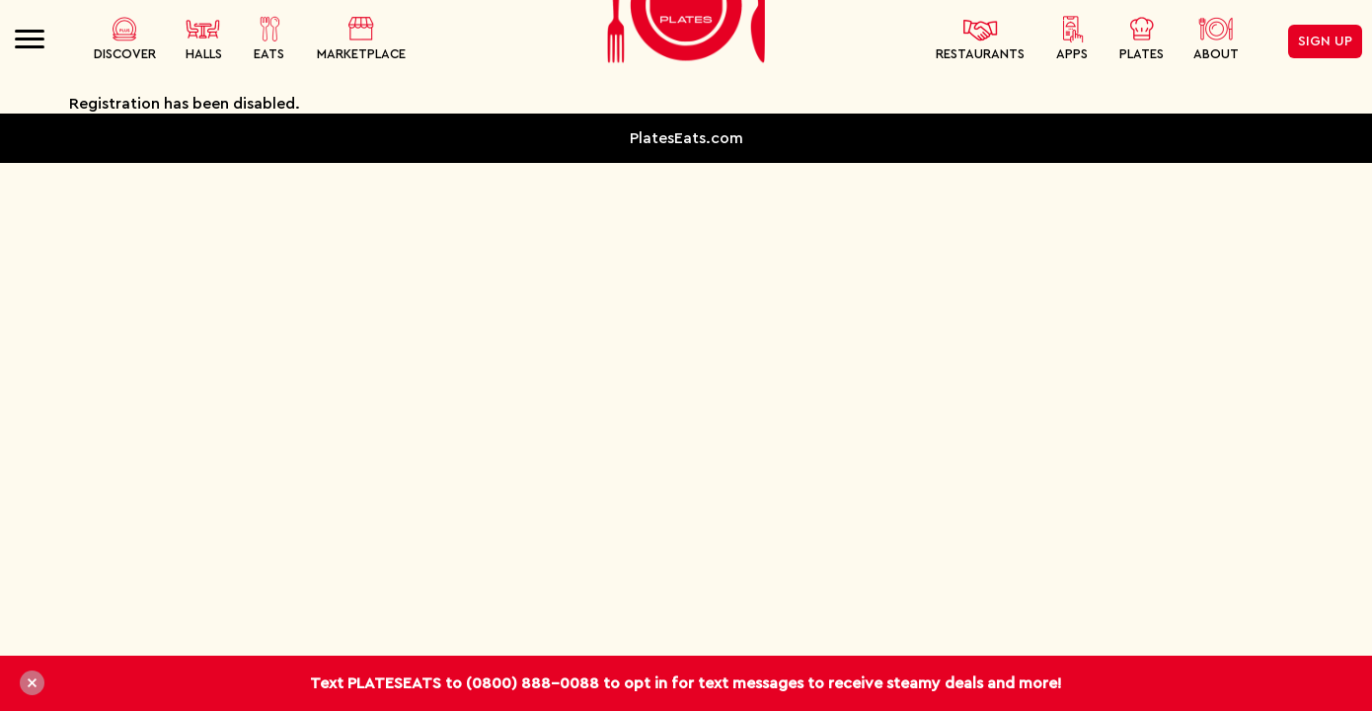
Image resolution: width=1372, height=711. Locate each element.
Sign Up (1325, 41)
